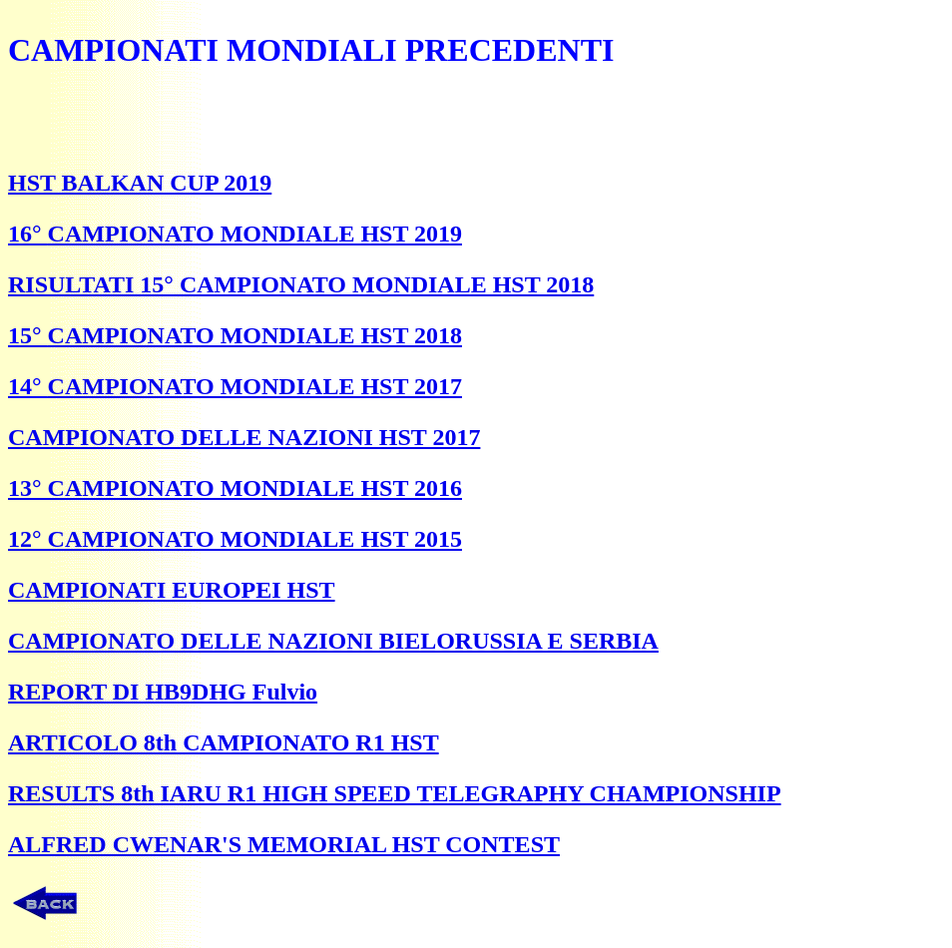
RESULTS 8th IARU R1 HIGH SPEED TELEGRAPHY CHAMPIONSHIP (394, 793)
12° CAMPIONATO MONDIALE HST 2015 (235, 539)
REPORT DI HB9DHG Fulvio (162, 692)
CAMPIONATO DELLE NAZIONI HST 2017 (244, 437)
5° (34, 335)
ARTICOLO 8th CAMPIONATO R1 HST (223, 742)
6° (34, 233)
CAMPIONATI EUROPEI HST (171, 590)
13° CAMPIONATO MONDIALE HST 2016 (235, 488)
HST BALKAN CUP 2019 (139, 183)
